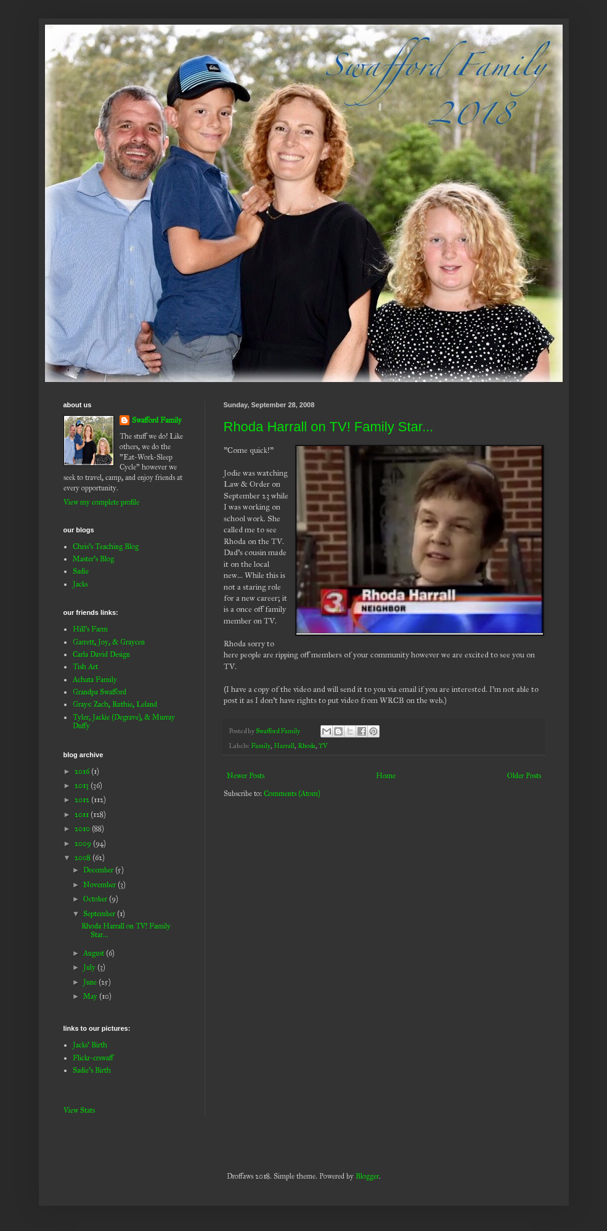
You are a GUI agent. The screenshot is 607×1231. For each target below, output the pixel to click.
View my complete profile (101, 502)
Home (386, 775)
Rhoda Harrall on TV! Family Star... (329, 426)
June (91, 982)
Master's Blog (93, 559)
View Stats (79, 1110)
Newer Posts (245, 775)
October (96, 899)
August (94, 953)
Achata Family (95, 679)
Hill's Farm (90, 629)
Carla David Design (101, 654)
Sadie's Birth (92, 1070)
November (100, 884)
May (91, 996)
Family (261, 746)
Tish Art (85, 666)
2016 (83, 771)
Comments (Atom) (292, 793)
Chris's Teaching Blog (106, 546)
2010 (83, 828)
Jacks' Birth (90, 1045)
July (90, 967)
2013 (83, 785)
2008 (83, 857)
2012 (83, 799)
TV (323, 746)
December (99, 870)
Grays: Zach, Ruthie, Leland (115, 704)
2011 (83, 814)
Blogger (367, 1176)
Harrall (284, 746)
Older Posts (524, 775)
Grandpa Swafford (99, 692)
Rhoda (307, 746)
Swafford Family (157, 420)
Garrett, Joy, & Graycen (109, 642)
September (100, 913)
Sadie (81, 571)
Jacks (80, 584)
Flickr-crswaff (93, 1058)
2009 (84, 843)
